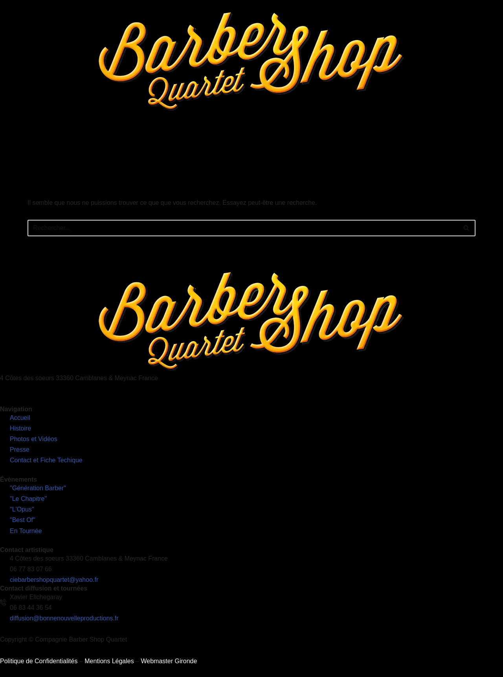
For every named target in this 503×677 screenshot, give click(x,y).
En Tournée (216, 143)
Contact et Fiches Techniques (368, 143)
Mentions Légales (109, 661)
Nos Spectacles (165, 143)
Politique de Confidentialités (38, 661)
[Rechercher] (243, 228)
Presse (309, 143)
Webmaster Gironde (169, 661)
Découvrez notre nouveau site (458, 143)
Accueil (82, 143)
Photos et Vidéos (265, 143)
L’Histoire (116, 143)
